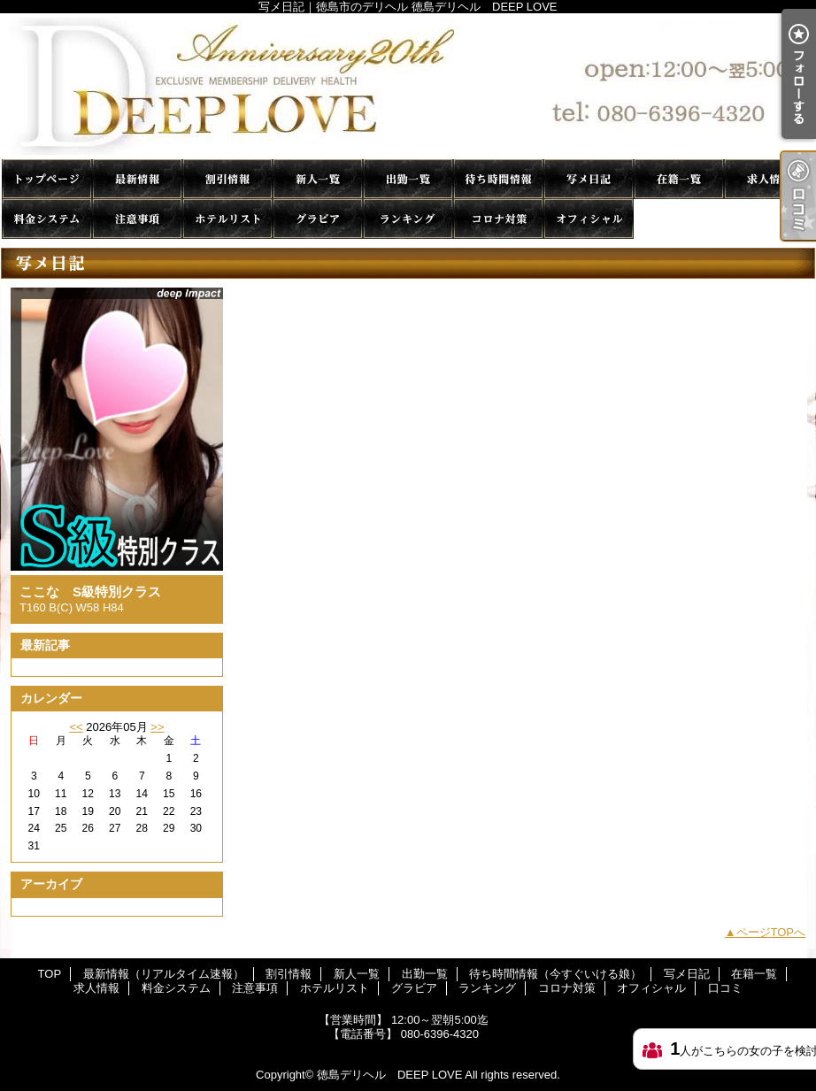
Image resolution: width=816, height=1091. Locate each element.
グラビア (318, 219)
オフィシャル (588, 219)
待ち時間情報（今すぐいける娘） (498, 179)
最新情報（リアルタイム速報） (137, 179)
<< (75, 727)
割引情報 (227, 179)
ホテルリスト (227, 219)
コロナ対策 (498, 219)
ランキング (408, 219)
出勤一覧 (408, 179)
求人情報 (769, 179)
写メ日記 (588, 179)
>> (157, 727)
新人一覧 (318, 179)
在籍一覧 (679, 179)
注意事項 (137, 219)
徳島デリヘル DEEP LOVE (389, 1074)
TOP (47, 179)
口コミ (679, 219)
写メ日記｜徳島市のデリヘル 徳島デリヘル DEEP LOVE (408, 86)
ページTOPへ (771, 932)
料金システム (47, 219)
